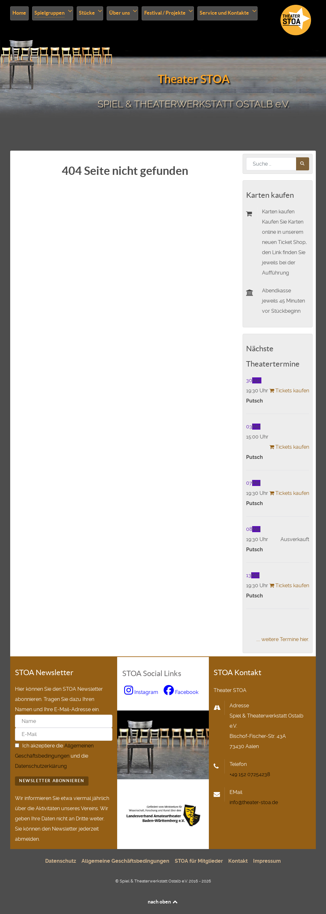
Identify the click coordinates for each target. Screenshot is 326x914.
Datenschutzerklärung (41, 766)
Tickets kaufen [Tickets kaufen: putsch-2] (288, 391)
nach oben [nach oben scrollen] (163, 901)
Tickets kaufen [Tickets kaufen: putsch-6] (288, 585)
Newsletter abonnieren (51, 780)
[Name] (63, 721)
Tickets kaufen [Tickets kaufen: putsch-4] (288, 493)
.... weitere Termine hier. (282, 639)
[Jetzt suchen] (302, 163)
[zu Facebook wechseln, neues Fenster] (181, 692)
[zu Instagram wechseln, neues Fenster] (142, 692)
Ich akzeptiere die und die (54, 756)
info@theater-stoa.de (254, 802)
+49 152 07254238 (250, 774)
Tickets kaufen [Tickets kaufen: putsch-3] (288, 447)
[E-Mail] (63, 734)
